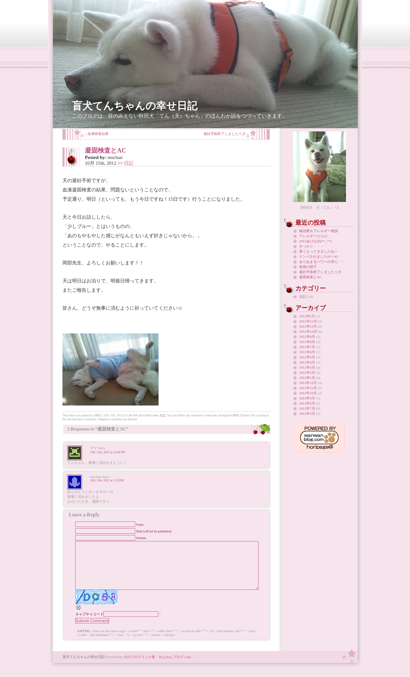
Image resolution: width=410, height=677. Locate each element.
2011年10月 (308, 393)
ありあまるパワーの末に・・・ (323, 261)
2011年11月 (308, 388)
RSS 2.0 (238, 415)
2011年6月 (307, 413)
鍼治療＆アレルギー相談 (318, 231)
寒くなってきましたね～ (318, 251)
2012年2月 (307, 372)
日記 (129, 163)
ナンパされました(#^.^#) (318, 256)
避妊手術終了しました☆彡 (224, 134)
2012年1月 (307, 378)
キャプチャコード (89, 624)
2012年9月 (307, 336)
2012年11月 (308, 326)
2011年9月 (307, 398)
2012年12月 (308, 321)
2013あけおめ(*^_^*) (315, 241)
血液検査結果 (98, 134)
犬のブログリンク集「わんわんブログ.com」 (159, 666)
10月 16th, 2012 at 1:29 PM (107, 480)
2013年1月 (307, 316)
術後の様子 (308, 267)
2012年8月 (307, 342)
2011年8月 (307, 403)
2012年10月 (308, 331)
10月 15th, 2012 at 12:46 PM (107, 452)
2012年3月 (307, 367)
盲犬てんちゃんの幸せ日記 (134, 106)
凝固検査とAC (105, 150)
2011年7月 (307, 408)
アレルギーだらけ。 (315, 236)
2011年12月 (308, 383)
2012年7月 (307, 347)
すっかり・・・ (311, 246)
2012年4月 (307, 362)
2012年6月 (307, 352)
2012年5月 (307, 357)
